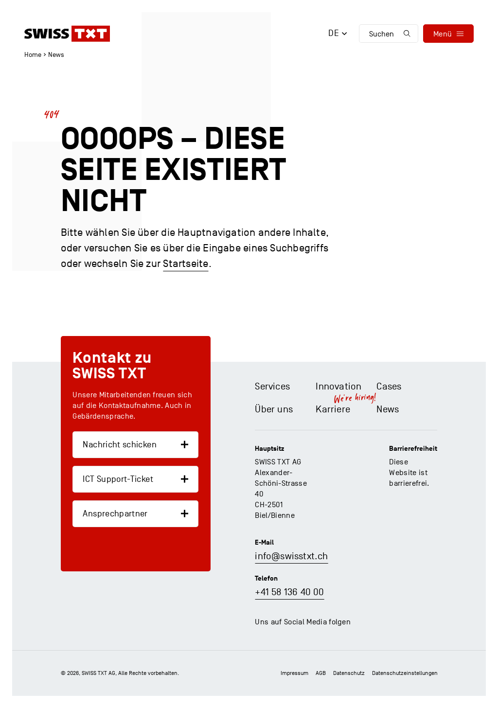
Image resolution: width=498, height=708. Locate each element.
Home (32, 54)
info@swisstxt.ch (291, 556)
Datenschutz (349, 673)
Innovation (338, 386)
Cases (388, 386)
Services (272, 386)
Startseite (185, 263)
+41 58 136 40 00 (289, 592)
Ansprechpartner (115, 514)
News (56, 54)
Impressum (294, 673)
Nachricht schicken (119, 445)
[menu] (448, 33)
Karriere (333, 409)
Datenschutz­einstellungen (405, 673)
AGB (321, 673)
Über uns (274, 409)
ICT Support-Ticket (118, 479)
